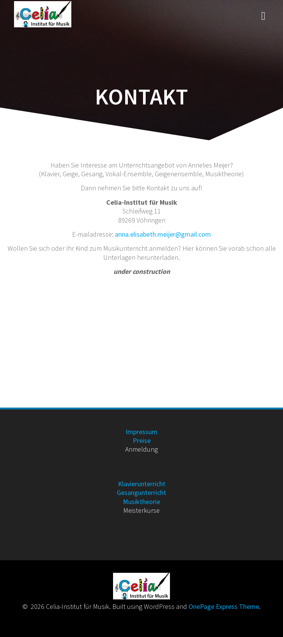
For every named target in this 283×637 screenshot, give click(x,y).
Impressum (141, 431)
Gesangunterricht (141, 492)
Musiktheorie (141, 501)
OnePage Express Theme (224, 606)
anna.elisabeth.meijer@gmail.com (163, 234)
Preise (142, 440)
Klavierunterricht (141, 483)
